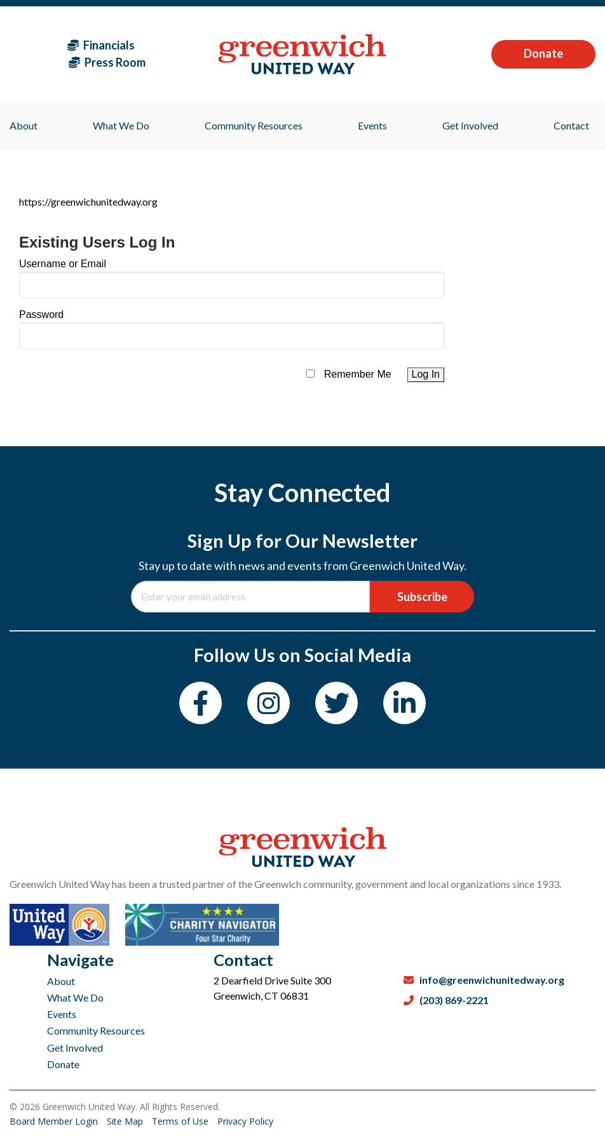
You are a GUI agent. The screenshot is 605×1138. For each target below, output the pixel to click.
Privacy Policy (245, 1121)
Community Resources (96, 1030)
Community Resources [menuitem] (253, 125)
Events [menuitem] (372, 125)
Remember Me (357, 374)
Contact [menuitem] (571, 125)
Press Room (107, 62)
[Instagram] (268, 703)
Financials (101, 45)
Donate (543, 53)
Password (41, 314)
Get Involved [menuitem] (470, 125)
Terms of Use (181, 1121)
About (61, 981)
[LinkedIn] (404, 703)
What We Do (75, 997)
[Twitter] (336, 703)
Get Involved (75, 1048)
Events (61, 1014)
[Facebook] (200, 703)
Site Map (126, 1121)
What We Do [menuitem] (121, 125)
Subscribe (422, 597)
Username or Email (62, 263)
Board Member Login (55, 1121)
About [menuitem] (23, 125)
